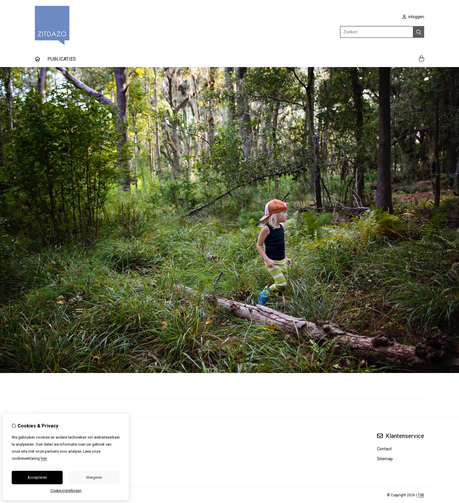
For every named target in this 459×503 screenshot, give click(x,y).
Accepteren (37, 477)
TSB (421, 495)
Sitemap (385, 458)
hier (44, 458)
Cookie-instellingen (65, 491)
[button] (227, 367)
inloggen (413, 16)
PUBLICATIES (61, 59)
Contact (384, 448)
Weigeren (94, 477)
